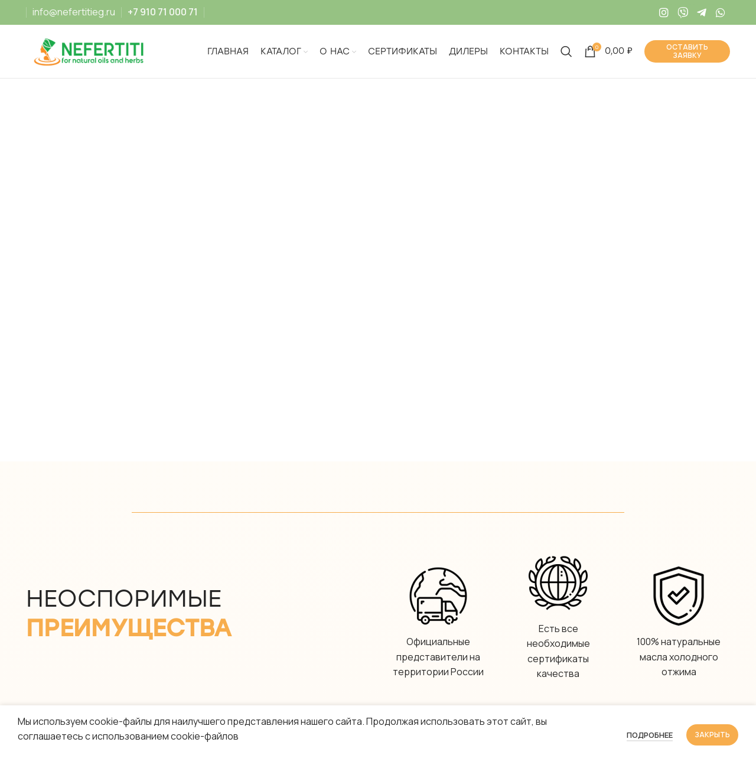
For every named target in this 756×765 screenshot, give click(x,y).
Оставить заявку (687, 51)
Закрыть (712, 735)
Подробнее (650, 735)
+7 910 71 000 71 (163, 11)
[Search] (566, 51)
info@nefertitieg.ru (73, 11)
